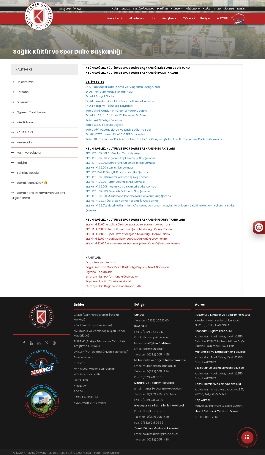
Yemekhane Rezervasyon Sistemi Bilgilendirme (38, 195)
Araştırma (169, 18)
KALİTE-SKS (25, 132)
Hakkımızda (25, 82)
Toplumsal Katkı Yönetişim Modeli (109, 281)
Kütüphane (193, 8)
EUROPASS (81, 380)
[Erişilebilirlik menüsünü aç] (259, 227)
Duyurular (24, 102)
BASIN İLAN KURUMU (87, 397)
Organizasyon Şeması (101, 262)
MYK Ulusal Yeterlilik (87, 374)
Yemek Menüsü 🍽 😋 (32, 183)
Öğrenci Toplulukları (31, 112)
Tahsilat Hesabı (28, 173)
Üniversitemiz (113, 18)
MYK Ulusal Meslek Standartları (94, 369)
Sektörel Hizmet (143, 8)
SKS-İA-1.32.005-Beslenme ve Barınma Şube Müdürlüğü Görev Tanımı (133, 243)
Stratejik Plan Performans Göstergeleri (112, 276)
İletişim (205, 18)
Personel (23, 92)
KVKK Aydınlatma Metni (90, 403)
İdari (153, 18)
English (241, 8)
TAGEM (78, 391)
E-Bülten (162, 8)
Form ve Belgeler (29, 152)
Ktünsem (177, 8)
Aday (115, 8)
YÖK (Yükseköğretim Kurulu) (93, 325)
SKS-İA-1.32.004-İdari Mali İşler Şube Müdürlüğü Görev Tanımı (127, 239)
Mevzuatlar (25, 142)
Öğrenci (189, 18)
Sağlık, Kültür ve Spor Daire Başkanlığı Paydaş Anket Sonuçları (127, 267)
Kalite (206, 8)
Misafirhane (25, 122)
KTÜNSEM (80, 386)
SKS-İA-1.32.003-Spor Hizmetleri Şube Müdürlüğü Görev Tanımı (128, 234)
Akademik (136, 18)
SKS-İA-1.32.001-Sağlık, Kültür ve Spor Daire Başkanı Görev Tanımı (129, 224)
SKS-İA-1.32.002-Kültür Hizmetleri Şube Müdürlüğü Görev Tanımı (129, 229)
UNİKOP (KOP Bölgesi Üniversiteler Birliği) (101, 352)
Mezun (126, 8)
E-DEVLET (80, 363)
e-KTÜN (222, 18)
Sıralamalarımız (223, 8)
